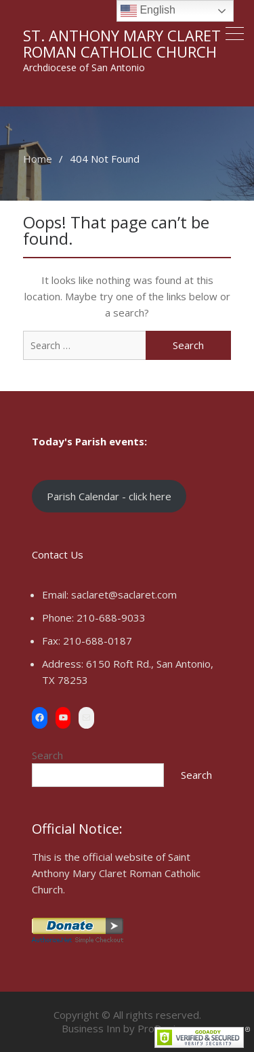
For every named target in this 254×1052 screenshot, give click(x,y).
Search (47, 755)
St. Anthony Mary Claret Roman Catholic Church (122, 43)
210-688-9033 (111, 617)
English (148, 11)
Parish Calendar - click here (109, 496)
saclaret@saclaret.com (124, 594)
